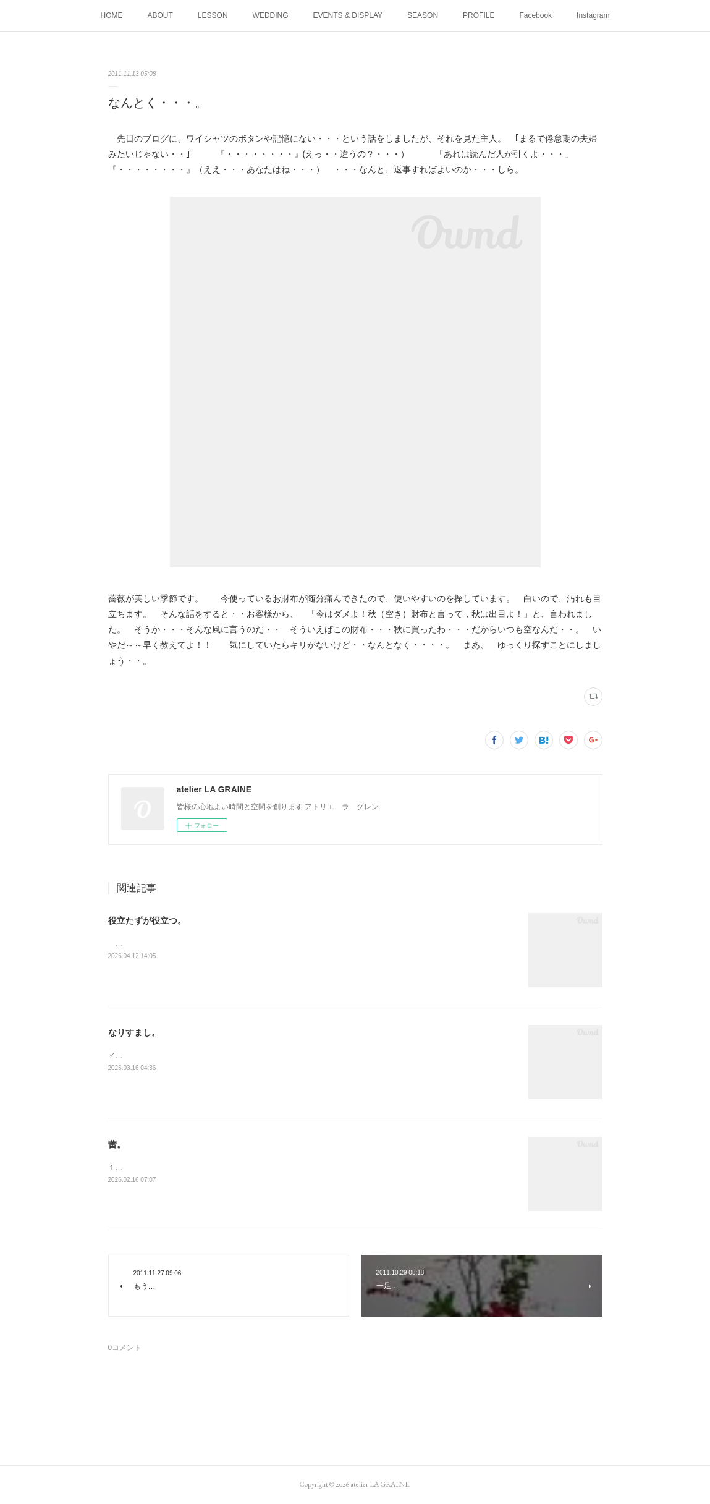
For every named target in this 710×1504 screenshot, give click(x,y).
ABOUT (160, 15)
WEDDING (271, 15)
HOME (112, 15)
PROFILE (478, 15)
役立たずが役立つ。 (147, 920)
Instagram (593, 15)
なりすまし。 (134, 1032)
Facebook (535, 15)
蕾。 (116, 1144)
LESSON (213, 15)
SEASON (422, 15)
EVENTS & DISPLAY (347, 15)
